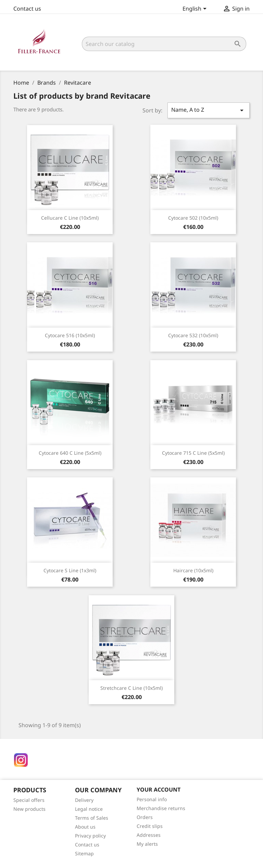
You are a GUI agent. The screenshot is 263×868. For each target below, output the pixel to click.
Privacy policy (90, 835)
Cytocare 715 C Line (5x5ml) (193, 453)
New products (29, 809)
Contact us (27, 8)
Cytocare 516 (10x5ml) (70, 335)
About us (85, 826)
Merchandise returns (161, 808)
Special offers (29, 800)
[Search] (164, 44)
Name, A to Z (208, 110)
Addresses (149, 835)
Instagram (21, 760)
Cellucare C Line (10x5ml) (70, 218)
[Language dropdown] (196, 9)
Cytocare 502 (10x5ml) (193, 218)
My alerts (147, 844)
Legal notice (89, 809)
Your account (158, 789)
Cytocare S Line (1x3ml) (69, 570)
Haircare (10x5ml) (193, 570)
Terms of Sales (91, 818)
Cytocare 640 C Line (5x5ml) (70, 453)
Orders (145, 817)
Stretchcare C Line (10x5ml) (131, 688)
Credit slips (150, 826)
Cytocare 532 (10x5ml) (193, 335)
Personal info (152, 799)
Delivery (84, 800)
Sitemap (84, 853)
